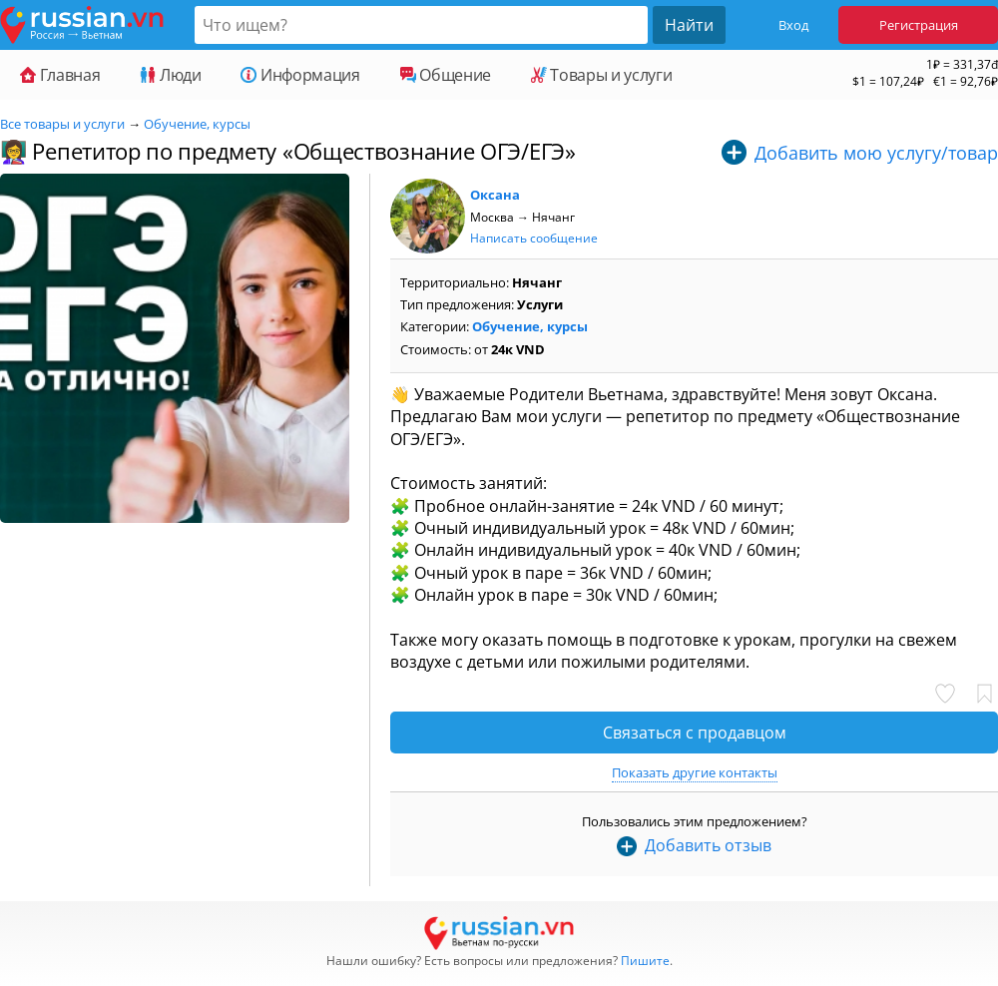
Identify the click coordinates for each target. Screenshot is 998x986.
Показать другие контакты (694, 772)
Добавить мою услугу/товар (876, 153)
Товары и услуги (601, 75)
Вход (793, 25)
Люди (170, 75)
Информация (300, 75)
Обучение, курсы (197, 124)
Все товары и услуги (62, 124)
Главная (60, 75)
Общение (445, 75)
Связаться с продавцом (694, 732)
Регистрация (918, 25)
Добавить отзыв (708, 845)
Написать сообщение (534, 238)
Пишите (645, 960)
